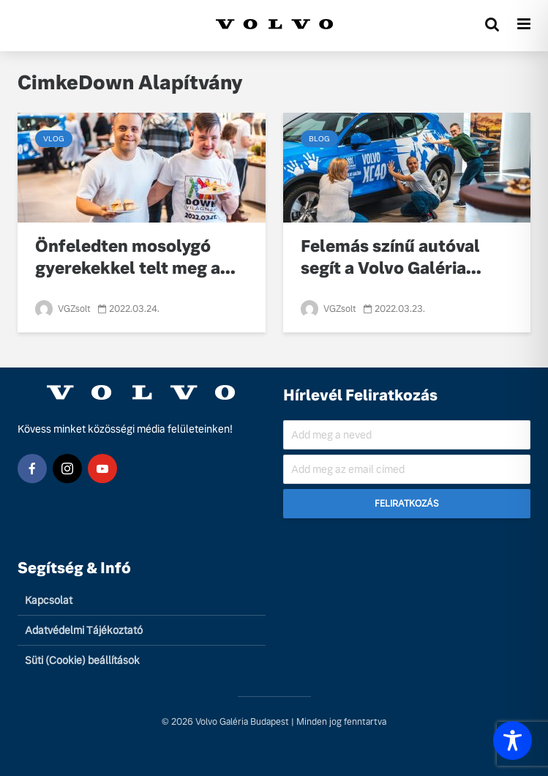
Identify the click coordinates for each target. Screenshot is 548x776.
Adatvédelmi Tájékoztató (84, 630)
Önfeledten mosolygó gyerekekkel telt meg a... (135, 257)
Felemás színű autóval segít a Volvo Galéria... (391, 257)
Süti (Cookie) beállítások (82, 660)
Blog (319, 138)
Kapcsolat (48, 600)
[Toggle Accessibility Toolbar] (512, 740)
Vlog (53, 138)
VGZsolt (63, 309)
